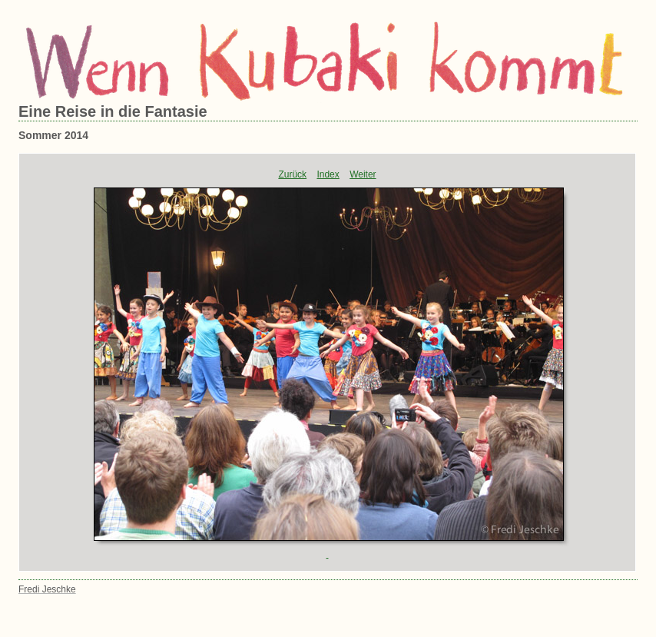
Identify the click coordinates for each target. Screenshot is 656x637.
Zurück (292, 174)
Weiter (363, 174)
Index (327, 174)
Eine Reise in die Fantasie (112, 111)
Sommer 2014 (53, 135)
